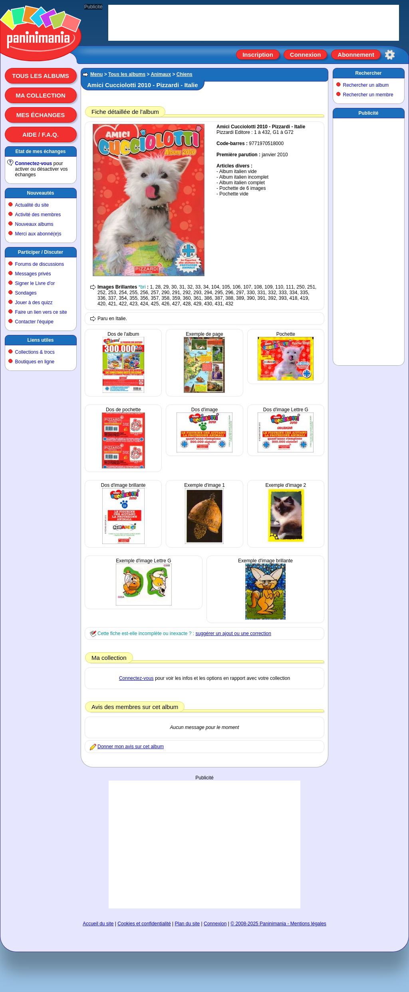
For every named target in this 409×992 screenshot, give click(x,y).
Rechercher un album (366, 85)
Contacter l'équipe (34, 322)
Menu (96, 74)
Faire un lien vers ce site (41, 312)
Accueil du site (98, 923)
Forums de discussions (39, 264)
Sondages (26, 293)
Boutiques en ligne (35, 362)
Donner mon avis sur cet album (130, 746)
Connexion (305, 54)
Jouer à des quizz (34, 302)
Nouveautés (40, 193)
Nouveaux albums (34, 224)
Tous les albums (40, 75)
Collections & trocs (35, 352)
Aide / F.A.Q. (40, 134)
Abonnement (356, 54)
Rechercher (368, 73)
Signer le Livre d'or (35, 283)
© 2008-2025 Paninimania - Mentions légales (278, 923)
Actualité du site (32, 205)
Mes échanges (40, 115)
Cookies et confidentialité (144, 923)
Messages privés (33, 274)
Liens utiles (40, 340)
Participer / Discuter (40, 252)
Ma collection (40, 95)
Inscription (257, 54)
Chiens (185, 74)
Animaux (161, 74)
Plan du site (187, 923)
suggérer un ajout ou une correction (233, 633)
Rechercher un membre (368, 95)
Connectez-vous (33, 163)
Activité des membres (38, 214)
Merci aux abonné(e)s (38, 234)
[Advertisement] (204, 844)
